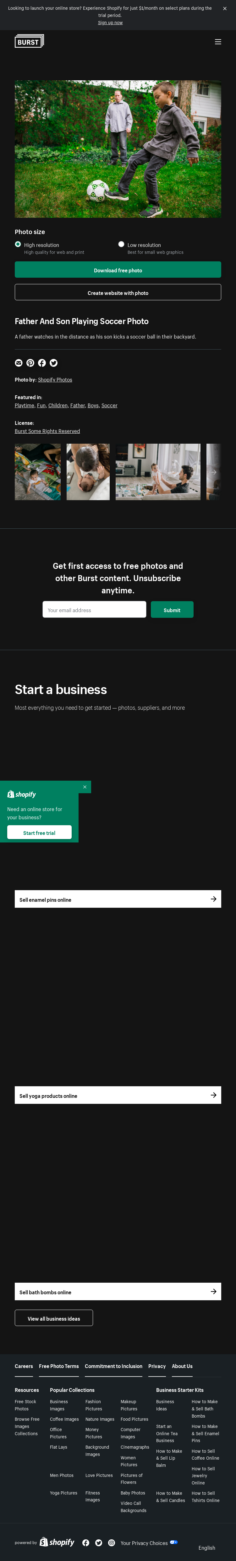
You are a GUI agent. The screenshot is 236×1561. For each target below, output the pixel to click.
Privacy (157, 1365)
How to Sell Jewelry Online (203, 1475)
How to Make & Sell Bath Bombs (205, 1408)
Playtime (24, 404)
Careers (24, 1365)
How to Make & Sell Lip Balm (169, 1457)
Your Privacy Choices (149, 1542)
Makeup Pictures (129, 1405)
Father (77, 404)
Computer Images (130, 1432)
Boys (93, 404)
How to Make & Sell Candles (170, 1496)
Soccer (110, 404)
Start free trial (39, 832)
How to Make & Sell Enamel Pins (205, 1433)
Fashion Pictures (93, 1405)
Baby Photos (133, 1492)
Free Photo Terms (59, 1365)
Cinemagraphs (135, 1446)
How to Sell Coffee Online (205, 1454)
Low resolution (144, 244)
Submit (172, 609)
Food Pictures (134, 1418)
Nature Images (99, 1418)
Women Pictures (129, 1461)
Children (58, 404)
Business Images (59, 1405)
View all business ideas (54, 1318)
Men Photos (62, 1474)
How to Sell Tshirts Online (206, 1496)
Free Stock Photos (25, 1405)
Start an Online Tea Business (167, 1433)
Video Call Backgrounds (133, 1506)
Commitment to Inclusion (113, 1365)
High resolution (41, 244)
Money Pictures (93, 1432)
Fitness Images (92, 1496)
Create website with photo (118, 292)
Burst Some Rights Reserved (47, 430)
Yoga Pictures (63, 1492)
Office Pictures (58, 1432)
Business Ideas (165, 1405)
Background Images (97, 1450)
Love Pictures (99, 1474)
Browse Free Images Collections (27, 1425)
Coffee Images (64, 1418)
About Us (182, 1365)
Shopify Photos (55, 379)
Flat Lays (58, 1446)
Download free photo (118, 269)
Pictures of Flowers (132, 1478)
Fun (41, 404)
